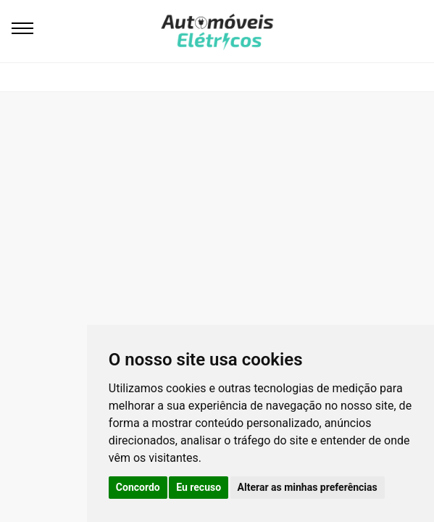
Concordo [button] (138, 487)
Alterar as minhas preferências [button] (307, 487)
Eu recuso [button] (198, 487)
